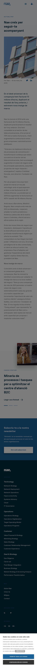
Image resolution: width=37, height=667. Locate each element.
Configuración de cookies (18, 662)
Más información (20, 651)
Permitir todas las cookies (18, 656)
